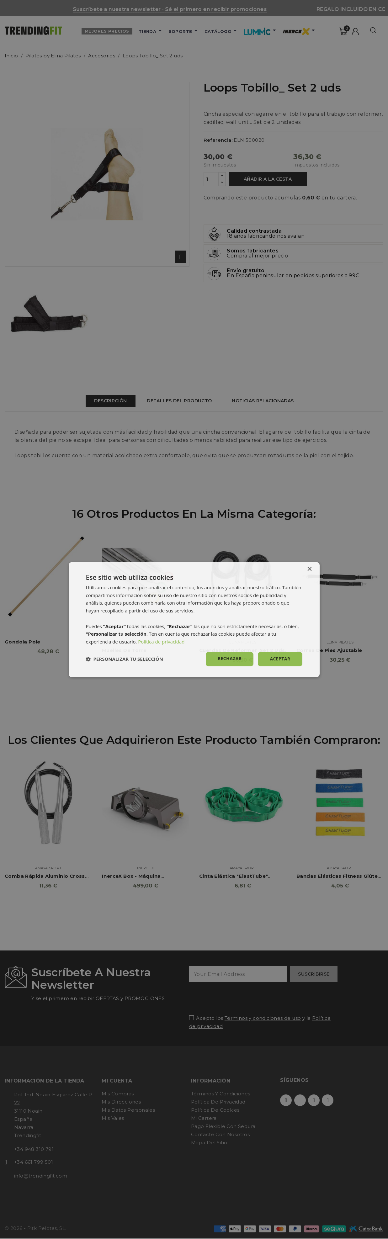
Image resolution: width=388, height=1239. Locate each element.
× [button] (309, 569)
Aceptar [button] (280, 659)
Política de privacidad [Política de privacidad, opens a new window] (161, 642)
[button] (124, 659)
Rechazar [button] (230, 658)
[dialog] (194, 619)
